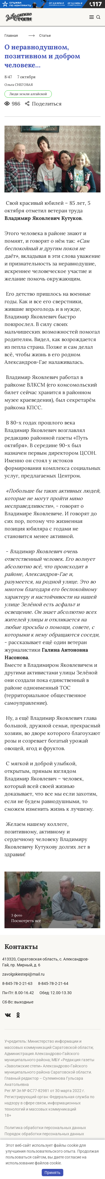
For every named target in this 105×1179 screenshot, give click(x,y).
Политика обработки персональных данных (45, 1127)
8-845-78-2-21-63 (17, 983)
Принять (52, 1172)
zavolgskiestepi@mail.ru (23, 974)
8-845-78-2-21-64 (53, 983)
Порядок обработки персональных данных (44, 1134)
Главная (11, 36)
